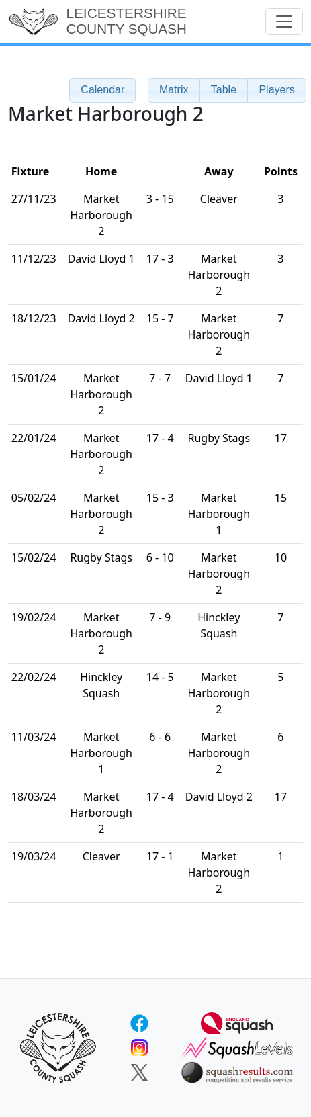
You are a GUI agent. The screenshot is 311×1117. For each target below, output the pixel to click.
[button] (174, 90)
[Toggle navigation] (284, 21)
